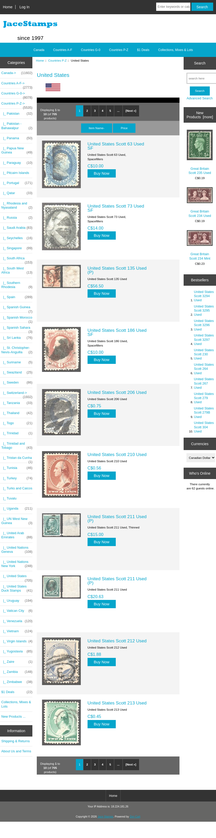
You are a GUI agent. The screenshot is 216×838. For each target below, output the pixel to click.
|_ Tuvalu (9, 498)
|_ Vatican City (16, 611)
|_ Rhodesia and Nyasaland (16, 205)
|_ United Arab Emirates (16, 535)
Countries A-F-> (16, 84)
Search (199, 63)
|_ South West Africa (16, 270)
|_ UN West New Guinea (16, 521)
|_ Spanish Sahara (16, 329)
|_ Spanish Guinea (16, 308)
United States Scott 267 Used (204, 383)
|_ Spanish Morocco (16, 318)
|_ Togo (16, 423)
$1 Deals (143, 50)
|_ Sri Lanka (16, 338)
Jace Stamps (105, 816)
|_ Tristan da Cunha (16, 459)
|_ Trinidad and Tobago (16, 446)
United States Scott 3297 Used (204, 339)
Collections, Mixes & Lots (175, 50)
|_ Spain (16, 297)
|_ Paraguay (16, 163)
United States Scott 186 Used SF (117, 332)
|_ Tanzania (16, 403)
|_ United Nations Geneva (16, 550)
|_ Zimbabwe (16, 682)
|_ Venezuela (16, 621)
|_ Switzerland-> (16, 394)
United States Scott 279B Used (204, 412)
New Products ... (13, 716)
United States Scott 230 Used (204, 354)
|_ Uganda (16, 508)
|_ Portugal (16, 183)
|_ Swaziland (16, 372)
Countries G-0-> (16, 94)
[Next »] (131, 110)
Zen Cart (135, 816)
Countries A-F (62, 50)
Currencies (199, 444)
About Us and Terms (16, 751)
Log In (24, 7)
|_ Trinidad (16, 433)
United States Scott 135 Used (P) (117, 270)
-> (16, 104)
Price (124, 128)
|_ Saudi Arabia (16, 228)
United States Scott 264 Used (204, 369)
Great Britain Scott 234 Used (200, 202)
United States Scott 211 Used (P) (117, 518)
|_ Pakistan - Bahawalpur (16, 126)
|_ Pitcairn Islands (15, 173)
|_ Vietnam (16, 631)
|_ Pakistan (16, 114)
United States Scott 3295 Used (204, 310)
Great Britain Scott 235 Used (200, 152)
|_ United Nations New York (16, 564)
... (118, 110)
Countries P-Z (57, 60)
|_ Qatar (16, 193)
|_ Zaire (16, 662)
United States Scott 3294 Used (204, 296)
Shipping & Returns (15, 741)
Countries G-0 (90, 50)
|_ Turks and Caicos (16, 488)
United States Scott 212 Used (117, 640)
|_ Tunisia (16, 468)
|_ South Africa (16, 259)
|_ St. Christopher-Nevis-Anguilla (16, 350)
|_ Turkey (16, 478)
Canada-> (16, 73)
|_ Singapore (16, 248)
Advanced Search (199, 98)
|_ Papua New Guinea (16, 150)
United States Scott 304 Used (204, 427)
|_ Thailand (16, 413)
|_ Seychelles (16, 238)
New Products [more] (199, 115)
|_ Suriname (16, 362)
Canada (38, 50)
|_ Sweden (16, 382)
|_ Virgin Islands (16, 641)
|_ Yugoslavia (16, 651)
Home (7, 7)
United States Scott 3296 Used (204, 325)
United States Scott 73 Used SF (116, 208)
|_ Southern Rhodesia (16, 285)
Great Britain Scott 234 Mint (200, 245)
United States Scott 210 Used (117, 454)
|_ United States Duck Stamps (16, 588)
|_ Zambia (16, 672)
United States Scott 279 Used (204, 398)
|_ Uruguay (16, 601)
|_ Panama (16, 138)
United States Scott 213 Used (117, 702)
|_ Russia (16, 218)
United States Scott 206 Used (117, 392)
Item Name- (97, 128)
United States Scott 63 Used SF (116, 146)
